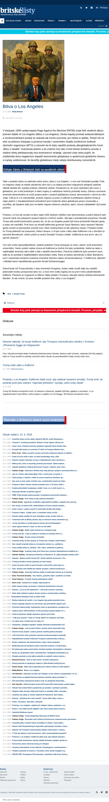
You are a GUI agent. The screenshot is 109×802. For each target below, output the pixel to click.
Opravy (46, 777)
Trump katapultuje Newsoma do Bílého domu (42, 716)
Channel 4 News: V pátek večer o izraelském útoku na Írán (34, 513)
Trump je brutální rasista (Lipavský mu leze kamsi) (31, 562)
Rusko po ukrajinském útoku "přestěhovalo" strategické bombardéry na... (40, 653)
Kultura (2, 777)
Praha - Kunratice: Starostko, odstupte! (27, 702)
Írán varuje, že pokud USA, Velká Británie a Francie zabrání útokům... (38, 506)
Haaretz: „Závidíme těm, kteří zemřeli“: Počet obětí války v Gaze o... (38, 698)
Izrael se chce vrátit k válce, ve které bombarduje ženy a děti (35, 457)
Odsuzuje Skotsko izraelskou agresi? (26, 492)
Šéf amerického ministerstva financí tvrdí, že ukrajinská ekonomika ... (39, 681)
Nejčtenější (76, 21)
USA (9, 294)
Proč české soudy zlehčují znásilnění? (39, 499)
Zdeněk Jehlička (18, 555)
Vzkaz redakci (69, 775)
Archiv (28, 21)
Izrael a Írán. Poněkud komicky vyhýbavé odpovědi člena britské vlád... (39, 446)
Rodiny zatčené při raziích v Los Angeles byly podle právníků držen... (39, 600)
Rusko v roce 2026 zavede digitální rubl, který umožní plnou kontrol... (39, 709)
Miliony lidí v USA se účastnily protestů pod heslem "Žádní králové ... (39, 464)
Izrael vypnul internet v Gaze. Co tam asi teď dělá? (31, 527)
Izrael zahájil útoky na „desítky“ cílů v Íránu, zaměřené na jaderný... (38, 548)
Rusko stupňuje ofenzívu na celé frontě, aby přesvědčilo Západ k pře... (39, 604)
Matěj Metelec (17, 112)
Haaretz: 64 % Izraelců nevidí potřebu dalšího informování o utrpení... (39, 730)
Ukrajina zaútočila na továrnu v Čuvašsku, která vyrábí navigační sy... (39, 751)
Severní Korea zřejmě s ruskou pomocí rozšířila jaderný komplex (37, 632)
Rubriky (62, 21)
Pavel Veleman (18, 579)
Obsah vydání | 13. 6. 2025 (17, 434)
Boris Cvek (16, 453)
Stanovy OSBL (69, 772)
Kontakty (47, 775)
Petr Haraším (17, 684)
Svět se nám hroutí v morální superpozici (42, 660)
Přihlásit (102, 8)
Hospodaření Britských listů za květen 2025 (28, 597)
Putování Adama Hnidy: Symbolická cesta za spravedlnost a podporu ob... (41, 607)
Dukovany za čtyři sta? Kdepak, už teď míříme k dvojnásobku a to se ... (50, 674)
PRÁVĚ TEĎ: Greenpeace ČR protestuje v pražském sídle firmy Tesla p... (40, 754)
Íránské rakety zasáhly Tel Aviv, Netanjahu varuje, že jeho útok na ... (38, 516)
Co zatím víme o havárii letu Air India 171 (28, 621)
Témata (51, 21)
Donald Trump (19, 294)
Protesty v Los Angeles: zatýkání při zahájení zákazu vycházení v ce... (39, 705)
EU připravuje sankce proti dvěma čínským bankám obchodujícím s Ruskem (41, 649)
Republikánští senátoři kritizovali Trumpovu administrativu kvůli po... (39, 639)
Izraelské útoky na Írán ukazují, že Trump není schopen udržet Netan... (39, 541)
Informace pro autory (71, 777)
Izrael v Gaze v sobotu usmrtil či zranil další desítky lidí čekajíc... (37, 509)
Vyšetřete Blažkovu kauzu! (22, 712)
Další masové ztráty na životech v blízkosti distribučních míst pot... (38, 586)
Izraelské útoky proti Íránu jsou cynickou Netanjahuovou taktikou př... (52, 551)
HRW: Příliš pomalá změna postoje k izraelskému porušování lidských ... (40, 495)
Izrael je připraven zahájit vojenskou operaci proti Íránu (33, 614)
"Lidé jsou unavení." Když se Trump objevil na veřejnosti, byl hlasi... (38, 618)
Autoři (89, 21)
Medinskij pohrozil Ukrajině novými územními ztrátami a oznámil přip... (39, 646)
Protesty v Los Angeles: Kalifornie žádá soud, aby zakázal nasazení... (39, 737)
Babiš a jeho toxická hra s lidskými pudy (40, 530)
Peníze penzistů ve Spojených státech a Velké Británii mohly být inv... (39, 663)
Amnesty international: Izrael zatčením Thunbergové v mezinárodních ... (40, 747)
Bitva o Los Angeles (31, 670)
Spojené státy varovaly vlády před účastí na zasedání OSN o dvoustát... (39, 691)
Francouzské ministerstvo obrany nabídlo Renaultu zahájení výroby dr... (40, 740)
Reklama (47, 780)
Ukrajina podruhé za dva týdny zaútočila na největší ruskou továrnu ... (39, 656)
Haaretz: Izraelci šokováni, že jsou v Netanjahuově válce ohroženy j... (39, 460)
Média (22, 777)
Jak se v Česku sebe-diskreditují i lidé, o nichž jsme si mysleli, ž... (37, 474)
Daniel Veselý (17, 502)
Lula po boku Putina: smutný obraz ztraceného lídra (45, 628)
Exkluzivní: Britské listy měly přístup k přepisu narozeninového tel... (51, 471)
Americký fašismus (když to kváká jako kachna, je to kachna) (48, 572)
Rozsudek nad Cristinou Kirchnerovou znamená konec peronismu (50, 719)
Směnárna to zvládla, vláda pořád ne (36, 583)
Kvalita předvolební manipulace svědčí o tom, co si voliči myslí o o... (38, 488)
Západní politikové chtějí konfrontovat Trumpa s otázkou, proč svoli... (39, 467)
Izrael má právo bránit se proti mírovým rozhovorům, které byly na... (38, 565)
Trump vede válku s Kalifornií (18, 365)
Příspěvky (99, 21)
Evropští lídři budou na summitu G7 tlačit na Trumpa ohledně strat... (38, 449)
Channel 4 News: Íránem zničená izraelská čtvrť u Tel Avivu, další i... (38, 485)
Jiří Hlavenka (17, 674)
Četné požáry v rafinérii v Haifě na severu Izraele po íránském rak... (38, 478)
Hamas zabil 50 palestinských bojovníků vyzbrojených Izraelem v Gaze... (40, 726)
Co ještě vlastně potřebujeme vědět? (39, 579)
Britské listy (19, 11)
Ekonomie (3, 775)
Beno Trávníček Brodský (21, 576)
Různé (22, 780)
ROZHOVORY (39, 21)
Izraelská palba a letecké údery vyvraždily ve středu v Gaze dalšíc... (38, 723)
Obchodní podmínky (51, 783)
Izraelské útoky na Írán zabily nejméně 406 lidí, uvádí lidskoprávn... (38, 439)
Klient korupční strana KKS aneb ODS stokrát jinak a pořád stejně (48, 684)
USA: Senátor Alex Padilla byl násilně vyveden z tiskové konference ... (39, 569)
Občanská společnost (8, 780)
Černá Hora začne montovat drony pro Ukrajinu (30, 744)
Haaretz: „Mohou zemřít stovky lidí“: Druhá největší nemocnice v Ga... (39, 558)
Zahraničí (3, 772)
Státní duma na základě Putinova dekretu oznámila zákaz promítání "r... (39, 677)
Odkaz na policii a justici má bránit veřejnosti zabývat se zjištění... (47, 453)
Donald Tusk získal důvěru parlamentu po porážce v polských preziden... (40, 688)
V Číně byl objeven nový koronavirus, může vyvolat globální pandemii (39, 733)
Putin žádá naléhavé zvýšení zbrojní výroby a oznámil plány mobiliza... (39, 593)
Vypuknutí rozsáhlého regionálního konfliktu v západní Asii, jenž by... (50, 502)
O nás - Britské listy (51, 772)
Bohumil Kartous (17, 369)
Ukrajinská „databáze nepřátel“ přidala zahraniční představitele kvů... (39, 625)
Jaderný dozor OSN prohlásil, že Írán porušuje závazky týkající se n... (39, 611)
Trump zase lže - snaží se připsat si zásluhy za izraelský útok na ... (37, 534)
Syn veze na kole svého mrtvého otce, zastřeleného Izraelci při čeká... (39, 481)
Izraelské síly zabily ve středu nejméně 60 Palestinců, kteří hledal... (38, 695)
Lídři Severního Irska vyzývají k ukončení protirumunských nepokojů (39, 635)
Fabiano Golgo (18, 471)
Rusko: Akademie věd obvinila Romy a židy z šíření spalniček (36, 642)
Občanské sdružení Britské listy (26, 792)
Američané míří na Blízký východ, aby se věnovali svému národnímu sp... (40, 520)
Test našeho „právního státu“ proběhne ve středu (51, 576)
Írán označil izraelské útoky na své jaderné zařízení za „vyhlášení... (38, 544)
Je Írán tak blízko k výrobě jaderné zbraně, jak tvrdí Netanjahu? (36, 523)
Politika (23, 775)
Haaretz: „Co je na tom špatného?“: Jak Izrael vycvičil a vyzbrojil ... (38, 590)
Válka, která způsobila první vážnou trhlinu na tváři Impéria (46, 667)
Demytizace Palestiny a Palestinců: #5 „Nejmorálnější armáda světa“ (52, 555)
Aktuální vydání (14, 21)
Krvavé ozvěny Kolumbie (34, 537)
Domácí (23, 772)
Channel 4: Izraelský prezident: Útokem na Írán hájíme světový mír (38, 443)
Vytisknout (9, 303)
